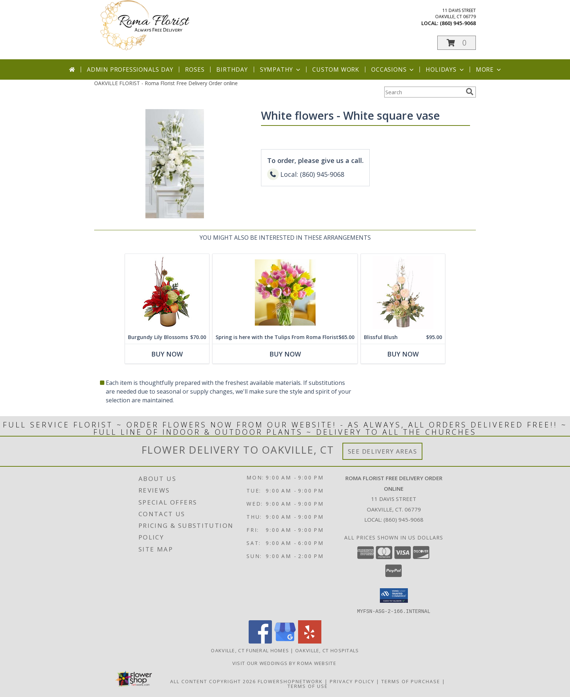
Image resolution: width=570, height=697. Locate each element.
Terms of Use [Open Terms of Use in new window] (308, 685)
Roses (194, 69)
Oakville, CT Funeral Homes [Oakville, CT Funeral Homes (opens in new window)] (250, 650)
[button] (456, 43)
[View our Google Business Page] (285, 641)
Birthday (232, 69)
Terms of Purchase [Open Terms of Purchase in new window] (410, 681)
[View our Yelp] (309, 641)
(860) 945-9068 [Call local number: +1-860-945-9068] (458, 23)
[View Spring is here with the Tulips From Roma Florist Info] (285, 292)
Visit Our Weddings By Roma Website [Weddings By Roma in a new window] (285, 663)
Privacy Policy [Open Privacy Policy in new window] (352, 681)
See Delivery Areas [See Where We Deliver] (382, 451)
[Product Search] (423, 92)
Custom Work (335, 69)
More (489, 69)
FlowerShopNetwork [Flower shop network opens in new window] (290, 681)
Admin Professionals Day (130, 69)
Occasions (393, 69)
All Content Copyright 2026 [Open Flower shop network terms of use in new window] (213, 681)
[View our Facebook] (260, 641)
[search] (469, 92)
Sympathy (281, 69)
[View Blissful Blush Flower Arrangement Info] (403, 292)
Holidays (445, 69)
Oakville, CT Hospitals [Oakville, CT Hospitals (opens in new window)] (327, 650)
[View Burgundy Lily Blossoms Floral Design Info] (167, 292)
